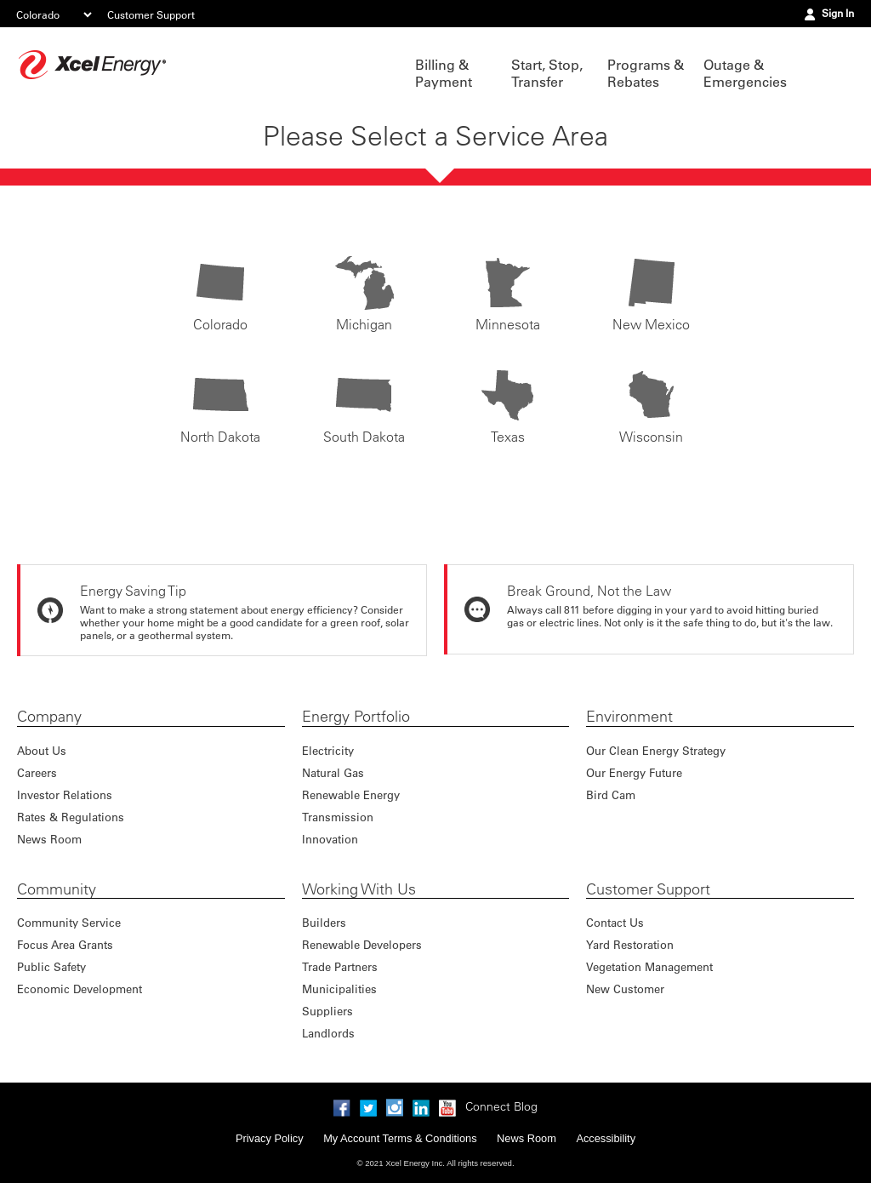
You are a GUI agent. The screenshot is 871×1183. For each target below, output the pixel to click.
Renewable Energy (351, 794)
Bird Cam (610, 794)
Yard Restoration (630, 944)
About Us (41, 750)
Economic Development (79, 988)
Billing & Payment (443, 73)
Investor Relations (64, 794)
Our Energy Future (634, 772)
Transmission (337, 816)
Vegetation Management (649, 966)
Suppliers (327, 1010)
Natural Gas (333, 772)
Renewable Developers (362, 944)
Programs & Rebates (645, 73)
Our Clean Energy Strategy (656, 750)
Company (49, 716)
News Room (49, 839)
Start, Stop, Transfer (547, 73)
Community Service (69, 922)
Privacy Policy (270, 1138)
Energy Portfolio (356, 716)
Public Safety (51, 966)
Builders (324, 922)
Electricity (328, 750)
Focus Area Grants (65, 944)
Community (56, 889)
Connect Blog (501, 1106)
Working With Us (359, 889)
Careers (37, 772)
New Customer (625, 988)
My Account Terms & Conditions (399, 1138)
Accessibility (605, 1138)
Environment (629, 716)
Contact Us (615, 922)
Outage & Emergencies (743, 73)
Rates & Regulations (70, 816)
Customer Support (151, 14)
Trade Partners (340, 966)
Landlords (328, 1033)
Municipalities (339, 988)
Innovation (330, 839)
